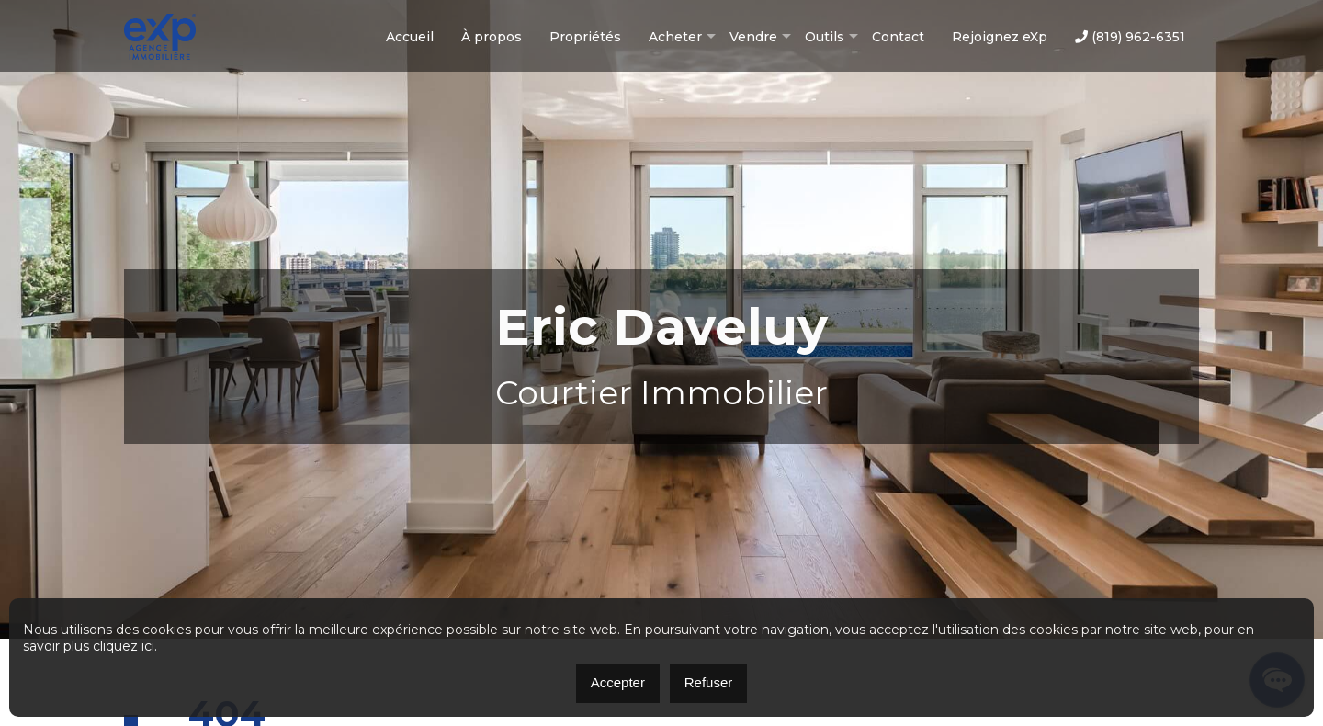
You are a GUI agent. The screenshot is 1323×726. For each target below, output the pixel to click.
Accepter (618, 682)
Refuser (708, 682)
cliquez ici (123, 646)
